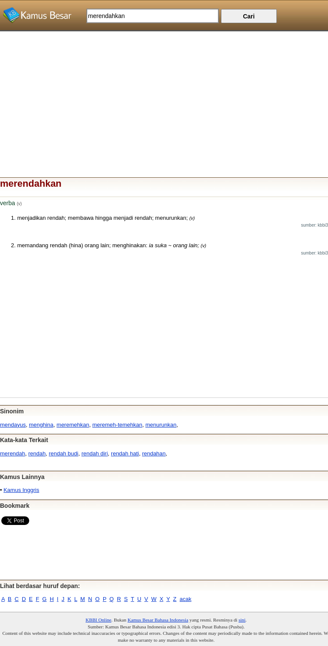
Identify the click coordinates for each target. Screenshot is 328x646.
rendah (37, 453)
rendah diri (94, 453)
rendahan (154, 453)
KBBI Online (98, 619)
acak (185, 599)
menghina (41, 425)
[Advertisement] (164, 91)
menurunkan (160, 425)
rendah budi (64, 453)
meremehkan (73, 425)
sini (242, 619)
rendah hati (125, 453)
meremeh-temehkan (117, 425)
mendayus (13, 425)
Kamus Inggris (21, 490)
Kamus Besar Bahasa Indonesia (158, 619)
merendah (12, 453)
